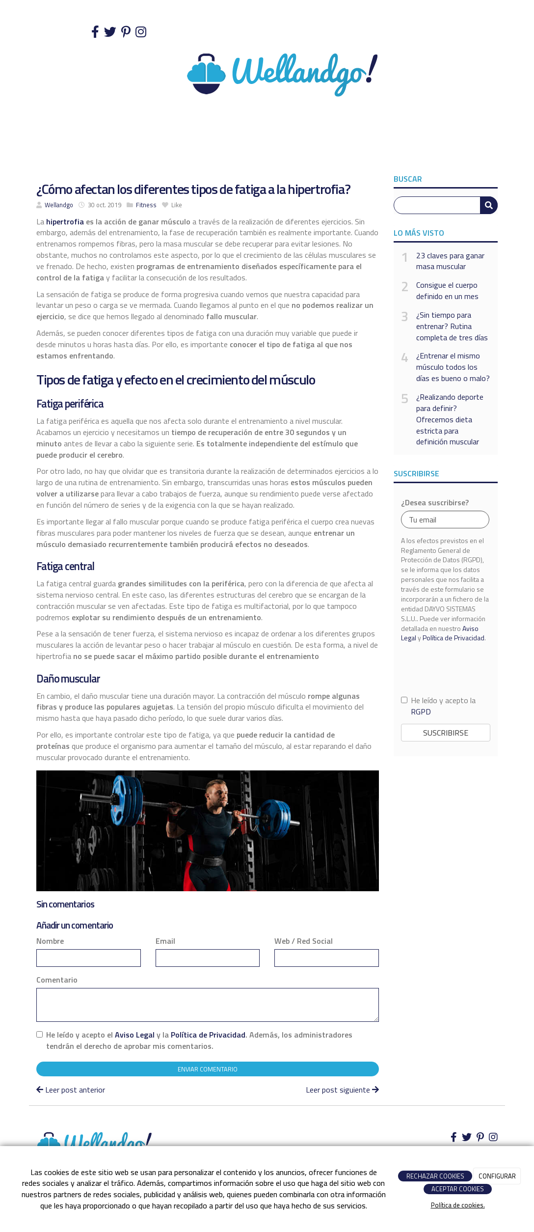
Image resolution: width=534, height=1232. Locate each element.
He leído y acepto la (438, 706)
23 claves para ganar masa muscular (450, 261)
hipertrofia (64, 221)
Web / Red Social (303, 941)
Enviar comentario (208, 1069)
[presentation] (445, 668)
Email (165, 941)
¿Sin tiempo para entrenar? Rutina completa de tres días (452, 326)
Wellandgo (59, 205)
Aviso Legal (135, 1034)
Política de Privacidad (208, 1034)
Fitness (146, 205)
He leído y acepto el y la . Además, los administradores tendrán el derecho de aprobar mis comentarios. (199, 1040)
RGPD (421, 711)
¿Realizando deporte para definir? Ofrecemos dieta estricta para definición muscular (449, 419)
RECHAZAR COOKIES (435, 1176)
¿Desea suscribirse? (435, 502)
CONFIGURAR (497, 1176)
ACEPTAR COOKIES (457, 1189)
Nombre (50, 941)
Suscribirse (445, 733)
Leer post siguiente (342, 1089)
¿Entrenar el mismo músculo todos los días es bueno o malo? (453, 367)
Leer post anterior (70, 1089)
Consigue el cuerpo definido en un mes (447, 290)
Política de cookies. (458, 1205)
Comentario (57, 980)
